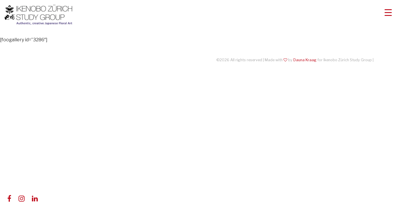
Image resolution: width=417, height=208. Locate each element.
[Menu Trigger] (388, 12)
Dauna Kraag (305, 60)
